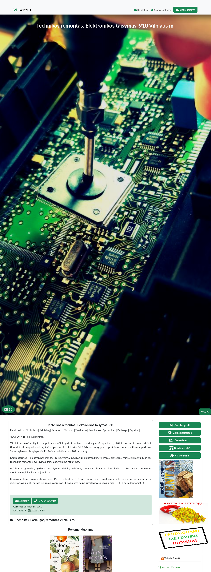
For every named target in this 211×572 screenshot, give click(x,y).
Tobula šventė (172, 558)
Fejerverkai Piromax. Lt (170, 567)
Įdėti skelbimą (185, 9)
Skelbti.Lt (22, 10)
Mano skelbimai (161, 9)
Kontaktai (141, 9)
